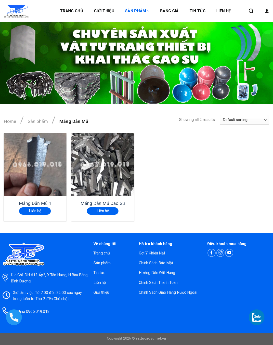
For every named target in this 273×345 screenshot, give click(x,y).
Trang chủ (71, 11)
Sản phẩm (137, 11)
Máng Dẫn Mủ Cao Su (102, 203)
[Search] (251, 11)
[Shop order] (244, 120)
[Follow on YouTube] (229, 253)
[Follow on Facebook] (212, 253)
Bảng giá (169, 11)
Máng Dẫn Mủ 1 (35, 203)
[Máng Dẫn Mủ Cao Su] (102, 164)
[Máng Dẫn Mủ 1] (35, 164)
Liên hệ (223, 11)
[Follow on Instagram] (220, 253)
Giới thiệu (104, 11)
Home (10, 121)
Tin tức (198, 11)
